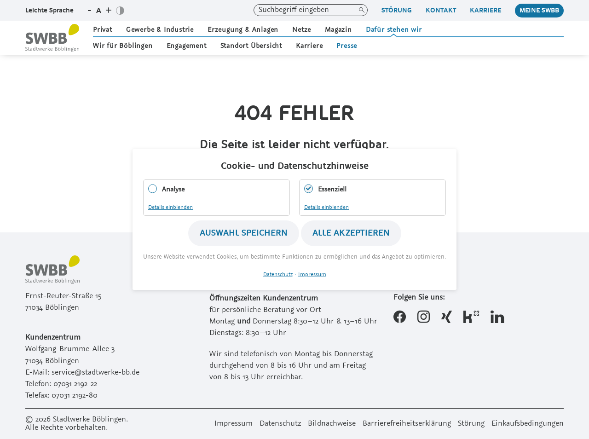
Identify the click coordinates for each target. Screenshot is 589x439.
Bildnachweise (332, 424)
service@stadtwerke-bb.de (95, 373)
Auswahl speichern (244, 233)
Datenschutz (280, 424)
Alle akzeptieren (351, 233)
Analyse (173, 189)
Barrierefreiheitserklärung (407, 424)
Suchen (362, 10)
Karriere (485, 10)
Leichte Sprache (49, 10)
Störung (396, 10)
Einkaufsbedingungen (527, 424)
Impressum (233, 424)
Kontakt (441, 10)
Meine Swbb (539, 10)
